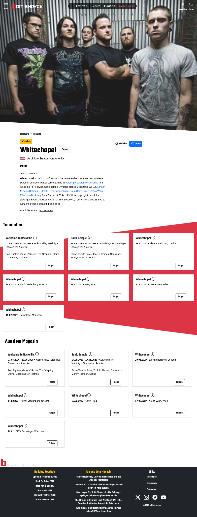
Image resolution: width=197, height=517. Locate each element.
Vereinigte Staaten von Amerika (81, 182)
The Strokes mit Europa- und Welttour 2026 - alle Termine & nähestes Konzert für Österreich (98, 501)
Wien (86, 191)
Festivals (81, 6)
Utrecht (44, 191)
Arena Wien (96, 191)
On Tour (26, 141)
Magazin (109, 6)
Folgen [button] (65, 149)
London (101, 186)
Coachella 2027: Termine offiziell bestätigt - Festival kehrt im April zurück (98, 486)
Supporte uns (126, 5)
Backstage (36, 195)
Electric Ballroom (30, 191)
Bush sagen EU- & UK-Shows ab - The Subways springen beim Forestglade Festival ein (98, 494)
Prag (72, 191)
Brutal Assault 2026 (45, 500)
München (25, 195)
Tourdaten (12, 225)
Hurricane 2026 (45, 491)
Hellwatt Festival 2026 (44, 495)
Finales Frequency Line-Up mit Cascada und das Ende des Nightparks (98, 478)
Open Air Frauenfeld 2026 (45, 477)
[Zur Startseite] (3, 463)
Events (95, 6)
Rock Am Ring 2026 (45, 486)
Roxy (79, 191)
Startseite (25, 134)
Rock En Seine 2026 (45, 481)
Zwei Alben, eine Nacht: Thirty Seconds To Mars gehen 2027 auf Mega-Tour (98, 509)
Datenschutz (152, 489)
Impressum (152, 483)
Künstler (37, 134)
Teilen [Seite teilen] (136, 144)
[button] (81, 6)
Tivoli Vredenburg (59, 191)
